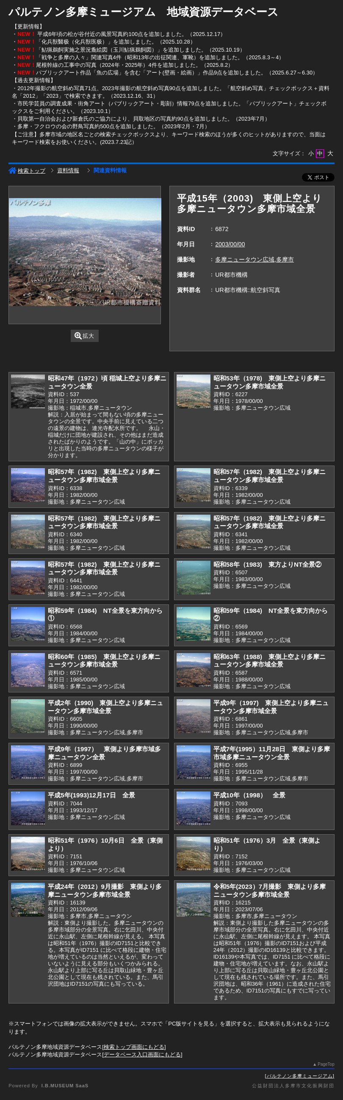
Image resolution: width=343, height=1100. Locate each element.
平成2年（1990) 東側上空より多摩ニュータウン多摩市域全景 (105, 706)
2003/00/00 (230, 244)
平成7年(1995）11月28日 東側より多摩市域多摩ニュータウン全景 (271, 753)
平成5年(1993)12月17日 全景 (91, 795)
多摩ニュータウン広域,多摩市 (254, 259)
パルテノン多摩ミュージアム (300, 1075)
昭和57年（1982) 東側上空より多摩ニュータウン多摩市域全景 (104, 475)
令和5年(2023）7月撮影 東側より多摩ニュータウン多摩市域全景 (269, 890)
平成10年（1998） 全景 (249, 795)
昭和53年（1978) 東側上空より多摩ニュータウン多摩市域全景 (269, 382)
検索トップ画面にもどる (134, 1047)
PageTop (326, 1064)
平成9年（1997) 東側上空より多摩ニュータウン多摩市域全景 (271, 706)
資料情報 (68, 170)
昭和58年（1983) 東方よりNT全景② (267, 564)
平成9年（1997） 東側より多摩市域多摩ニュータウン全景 (104, 753)
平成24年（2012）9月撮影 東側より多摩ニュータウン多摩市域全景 (105, 890)
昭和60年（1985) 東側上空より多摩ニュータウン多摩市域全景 (104, 660)
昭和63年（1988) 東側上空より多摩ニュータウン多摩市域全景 (269, 660)
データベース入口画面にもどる (142, 1054)
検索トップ (26, 171)
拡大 (84, 335)
